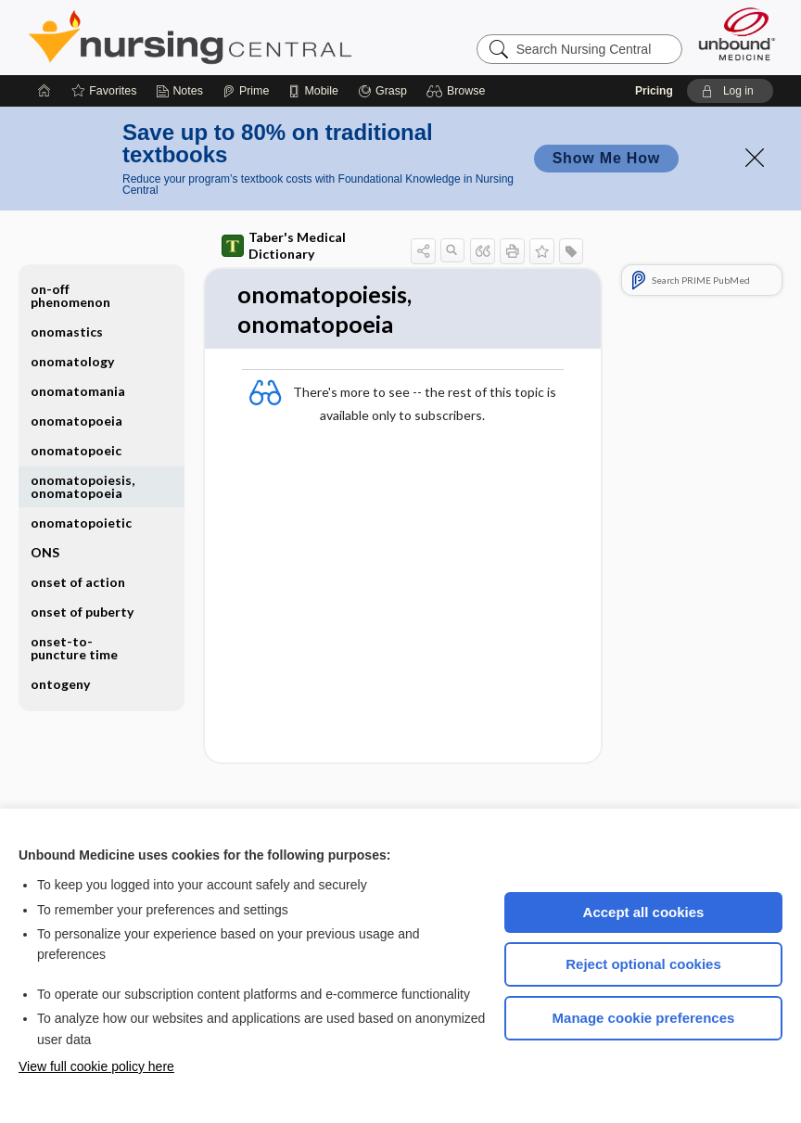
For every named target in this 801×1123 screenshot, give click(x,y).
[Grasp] (382, 91)
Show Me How (606, 158)
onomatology (72, 361)
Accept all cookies (644, 912)
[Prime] (245, 91)
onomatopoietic (81, 522)
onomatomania (78, 391)
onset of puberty (82, 611)
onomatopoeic (76, 450)
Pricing (654, 90)
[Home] (44, 91)
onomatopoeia (76, 420)
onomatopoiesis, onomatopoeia (82, 486)
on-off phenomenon (70, 295)
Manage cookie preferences (644, 1018)
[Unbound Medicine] (737, 34)
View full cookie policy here (96, 1066)
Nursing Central (259, 37)
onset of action (78, 582)
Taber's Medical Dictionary (284, 245)
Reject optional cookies (643, 964)
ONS (45, 552)
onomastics (67, 331)
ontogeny (60, 684)
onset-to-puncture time (74, 647)
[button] (458, 91)
